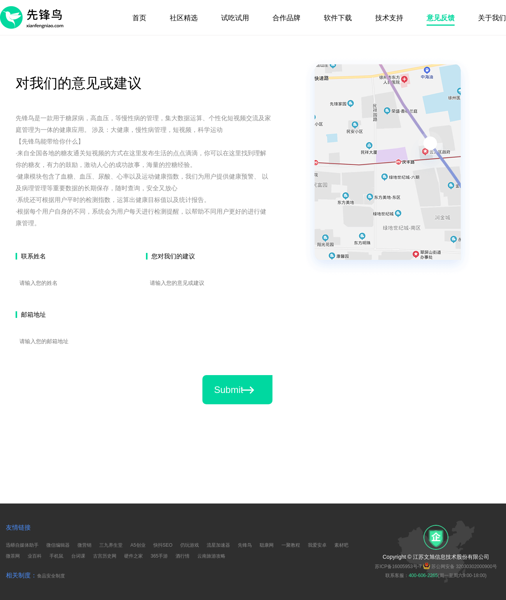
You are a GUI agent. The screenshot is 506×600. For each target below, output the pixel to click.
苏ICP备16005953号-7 (398, 566)
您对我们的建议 (173, 256)
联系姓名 (33, 256)
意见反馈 (441, 18)
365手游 (159, 556)
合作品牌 (286, 18)
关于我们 (492, 18)
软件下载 (338, 18)
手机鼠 (56, 556)
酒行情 (183, 556)
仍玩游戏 (189, 545)
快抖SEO (162, 545)
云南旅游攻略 (211, 556)
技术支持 (389, 18)
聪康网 (267, 545)
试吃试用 (235, 18)
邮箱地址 (33, 314)
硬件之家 (133, 556)
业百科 (35, 556)
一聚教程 (290, 545)
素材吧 (341, 545)
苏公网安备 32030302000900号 (460, 566)
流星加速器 (218, 545)
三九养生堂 (111, 545)
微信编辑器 (58, 545)
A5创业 (138, 545)
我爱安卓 (317, 545)
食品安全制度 (51, 576)
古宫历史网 (104, 556)
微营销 (84, 545)
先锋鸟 (245, 545)
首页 (139, 18)
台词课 (78, 556)
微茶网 (13, 556)
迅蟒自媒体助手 (22, 545)
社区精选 (184, 18)
